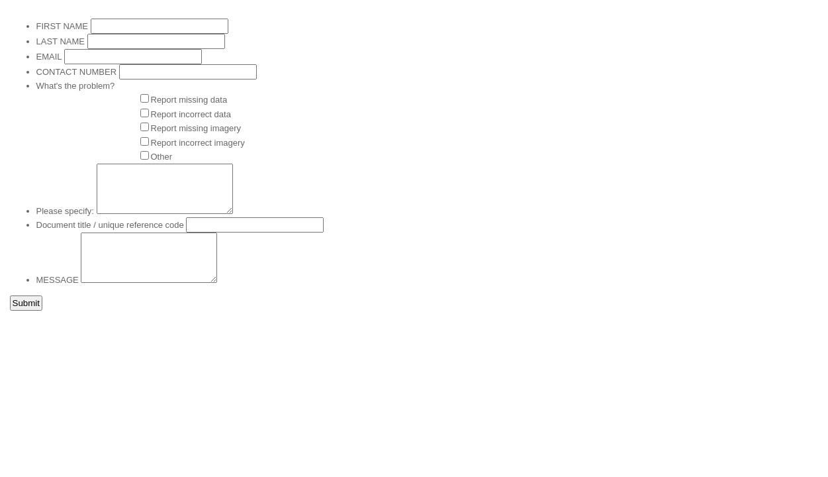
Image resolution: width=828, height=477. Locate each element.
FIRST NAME (62, 26)
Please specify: (65, 211)
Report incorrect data (191, 114)
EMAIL (49, 57)
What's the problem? (75, 86)
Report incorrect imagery (198, 143)
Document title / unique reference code (110, 225)
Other (162, 157)
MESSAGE (57, 280)
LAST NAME (60, 41)
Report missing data (189, 100)
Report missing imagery (196, 128)
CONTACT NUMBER (76, 72)
